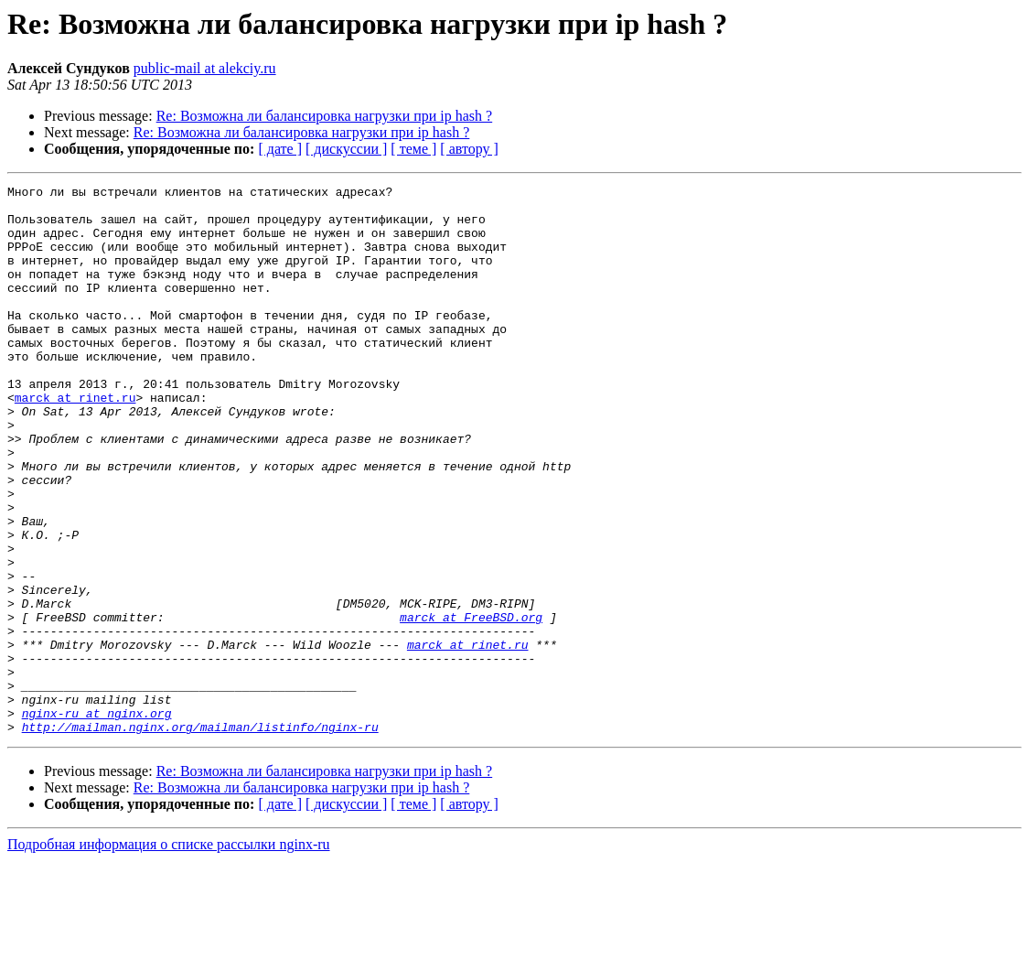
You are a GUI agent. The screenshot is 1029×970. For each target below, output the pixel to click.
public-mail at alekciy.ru (205, 68)
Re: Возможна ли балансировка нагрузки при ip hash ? (324, 116)
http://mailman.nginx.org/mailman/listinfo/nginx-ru (200, 836)
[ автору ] (469, 148)
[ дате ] (280, 148)
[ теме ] (413, 148)
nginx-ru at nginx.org (97, 820)
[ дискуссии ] (346, 148)
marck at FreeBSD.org (471, 704)
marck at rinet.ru (75, 441)
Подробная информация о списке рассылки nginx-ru (168, 954)
